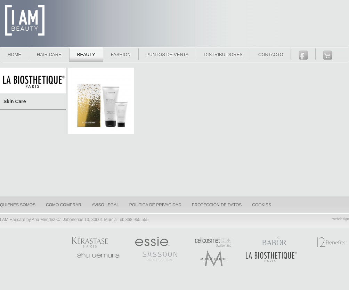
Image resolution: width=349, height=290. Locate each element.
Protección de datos (217, 205)
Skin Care (14, 101)
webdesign (340, 219)
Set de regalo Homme (101, 102)
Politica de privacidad (155, 205)
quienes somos (17, 205)
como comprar (63, 205)
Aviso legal (105, 205)
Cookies (261, 205)
